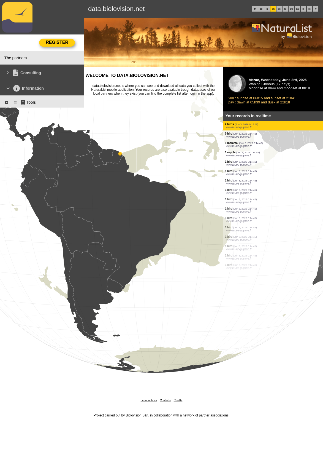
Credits (178, 400)
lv (316, 8)
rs (309, 8)
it (267, 8)
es (279, 8)
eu (291, 8)
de (261, 8)
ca (297, 8)
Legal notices (149, 400)
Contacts (165, 400)
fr (255, 8)
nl (285, 8)
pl (303, 8)
